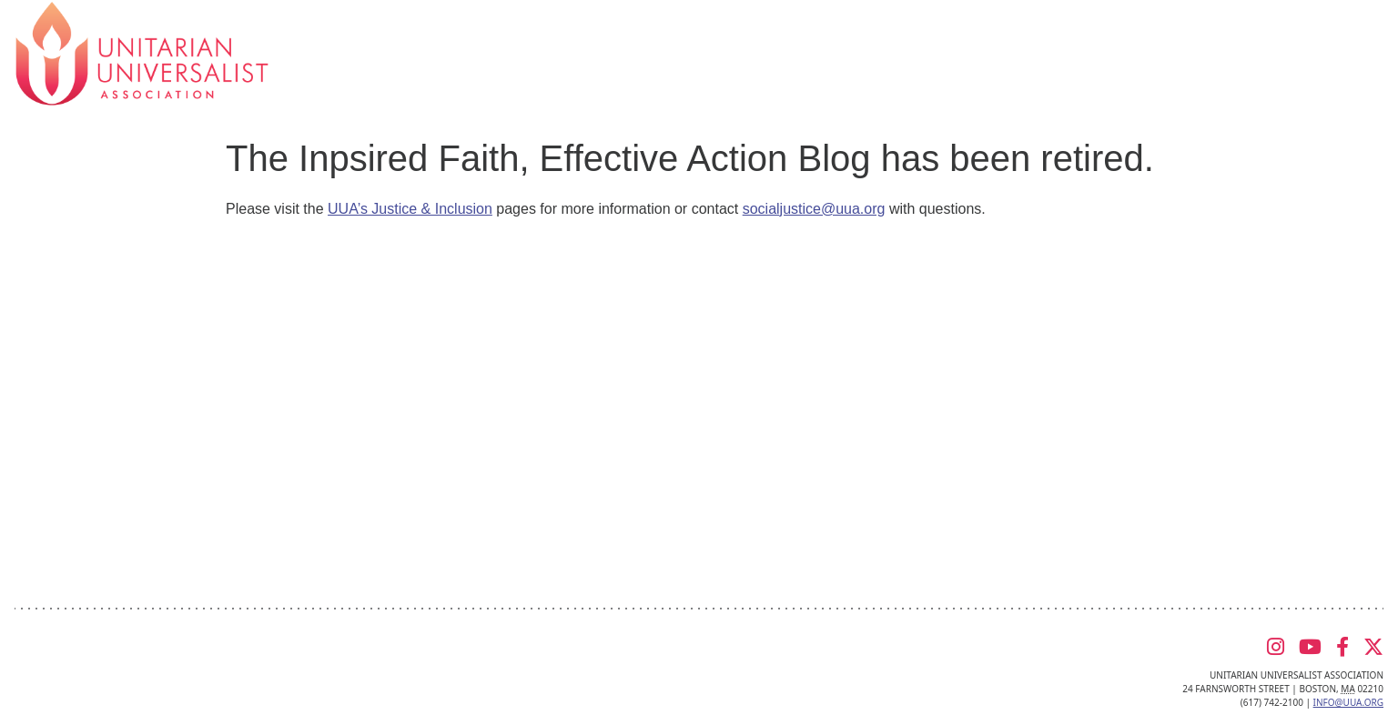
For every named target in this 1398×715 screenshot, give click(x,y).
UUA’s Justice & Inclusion (410, 209)
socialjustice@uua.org (814, 209)
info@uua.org (1348, 702)
